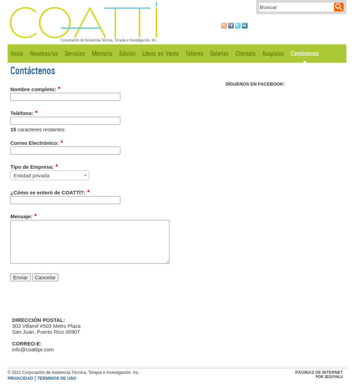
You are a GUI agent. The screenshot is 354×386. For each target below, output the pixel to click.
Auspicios (273, 54)
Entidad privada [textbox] (31, 175)
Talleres (194, 54)
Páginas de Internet (319, 372)
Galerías (219, 54)
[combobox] (49, 175)
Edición (127, 54)
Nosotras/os (44, 54)
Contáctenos (305, 54)
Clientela (245, 54)
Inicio (17, 54)
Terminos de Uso (56, 378)
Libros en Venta (160, 54)
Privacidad (20, 378)
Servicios (75, 54)
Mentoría (102, 54)
